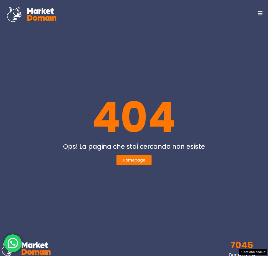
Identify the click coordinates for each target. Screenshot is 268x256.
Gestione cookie (253, 252)
